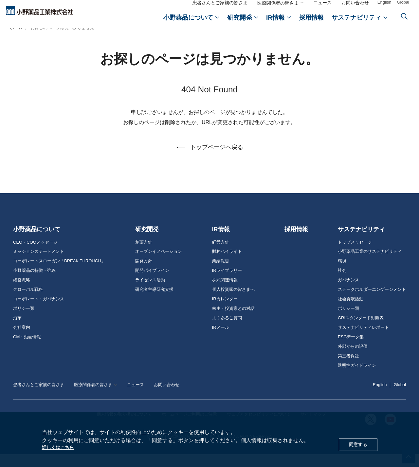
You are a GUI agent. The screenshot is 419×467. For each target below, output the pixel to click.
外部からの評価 (353, 359)
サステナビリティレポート (363, 340)
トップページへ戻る (216, 160)
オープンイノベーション (158, 264)
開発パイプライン (152, 283)
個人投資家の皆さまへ (233, 302)
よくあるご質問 (227, 330)
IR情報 (221, 241)
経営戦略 (21, 292)
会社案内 (21, 340)
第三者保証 (348, 368)
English (384, 6)
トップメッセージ (355, 254)
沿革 (17, 330)
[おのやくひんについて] (191, 22)
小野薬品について (36, 241)
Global (403, 6)
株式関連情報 (225, 292)
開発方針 (143, 273)
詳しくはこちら (60, 447)
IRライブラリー (227, 283)
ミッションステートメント (38, 264)
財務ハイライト (227, 264)
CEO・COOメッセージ (35, 254)
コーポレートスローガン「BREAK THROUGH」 (59, 273)
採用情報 (296, 241)
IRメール (220, 340)
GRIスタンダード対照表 (361, 330)
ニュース (322, 7)
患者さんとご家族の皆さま (219, 7)
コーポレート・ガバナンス (38, 311)
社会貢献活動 (350, 311)
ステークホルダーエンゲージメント (372, 302)
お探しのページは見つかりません (62, 40)
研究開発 (147, 241)
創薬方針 (143, 254)
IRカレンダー (225, 311)
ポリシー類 (23, 321)
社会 (342, 283)
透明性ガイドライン (357, 378)
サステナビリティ (361, 241)
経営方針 (220, 254)
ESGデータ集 (351, 349)
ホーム (16, 40)
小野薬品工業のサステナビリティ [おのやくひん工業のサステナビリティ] (370, 264)
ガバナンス (348, 292)
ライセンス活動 (150, 292)
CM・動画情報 (27, 349)
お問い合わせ (355, 7)
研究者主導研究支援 (154, 302)
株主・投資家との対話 (233, 321)
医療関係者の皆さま (278, 7)
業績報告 (220, 273)
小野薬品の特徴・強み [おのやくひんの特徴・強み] (34, 283)
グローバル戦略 (28, 302)
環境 (342, 273)
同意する (356, 443)
